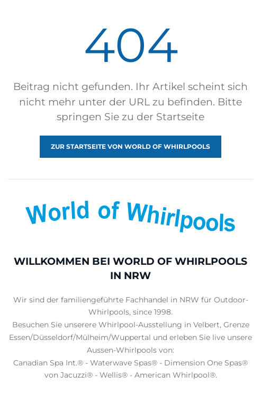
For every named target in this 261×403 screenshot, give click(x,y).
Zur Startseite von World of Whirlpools (130, 146)
